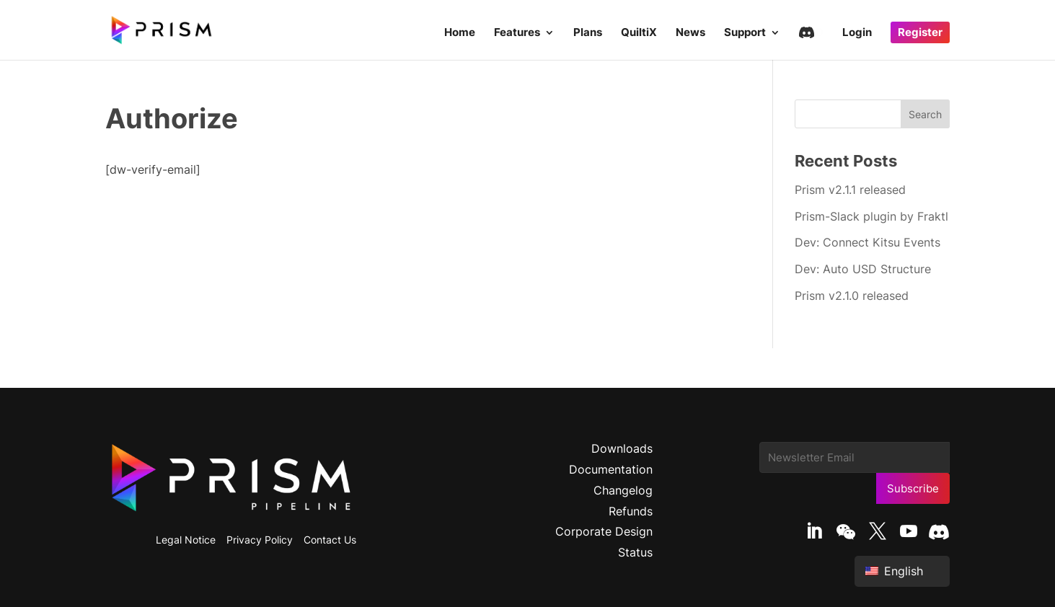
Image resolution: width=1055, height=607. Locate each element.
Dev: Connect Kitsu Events (867, 242)
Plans (587, 33)
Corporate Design (604, 531)
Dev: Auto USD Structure (863, 269)
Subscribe (913, 488)
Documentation (611, 469)
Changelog (623, 490)
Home (459, 33)
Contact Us (330, 539)
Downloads (622, 448)
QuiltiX (639, 33)
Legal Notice (186, 539)
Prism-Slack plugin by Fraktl (871, 216)
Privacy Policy (259, 539)
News (690, 33)
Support (745, 33)
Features (517, 33)
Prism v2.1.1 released (850, 189)
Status (635, 552)
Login (857, 33)
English (894, 571)
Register (920, 32)
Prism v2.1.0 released (852, 295)
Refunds (631, 511)
